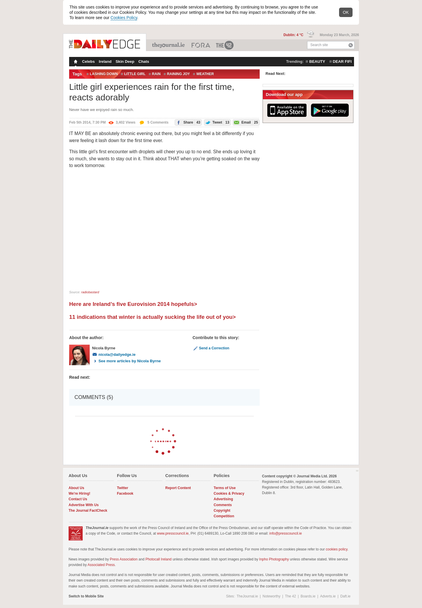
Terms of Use (225, 488)
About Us (76, 488)
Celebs (88, 61)
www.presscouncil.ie (172, 533)
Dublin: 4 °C (293, 35)
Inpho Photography (274, 559)
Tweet (216, 122)
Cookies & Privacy (229, 493)
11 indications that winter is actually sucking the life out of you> (152, 317)
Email (245, 122)
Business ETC (201, 45)
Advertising (223, 499)
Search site (319, 45)
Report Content (178, 488)
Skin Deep (125, 61)
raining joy (178, 74)
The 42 (225, 45)
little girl (135, 74)
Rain (156, 74)
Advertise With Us (84, 505)
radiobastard (90, 292)
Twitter (122, 488)
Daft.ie (345, 596)
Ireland (105, 61)
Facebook (125, 493)
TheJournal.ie (169, 45)
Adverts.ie (328, 596)
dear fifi (342, 61)
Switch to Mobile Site (86, 596)
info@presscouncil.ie (285, 533)
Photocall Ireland (158, 559)
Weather (205, 74)
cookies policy (337, 549)
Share (187, 122)
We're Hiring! (79, 493)
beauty (317, 61)
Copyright (222, 510)
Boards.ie (308, 596)
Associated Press (101, 565)
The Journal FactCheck (88, 510)
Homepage (75, 62)
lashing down (104, 74)
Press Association (124, 559)
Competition (224, 516)
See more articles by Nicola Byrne (126, 361)
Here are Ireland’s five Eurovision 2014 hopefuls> (133, 304)
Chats (143, 61)
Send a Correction (211, 348)
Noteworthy (271, 596)
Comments (223, 505)
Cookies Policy (123, 17)
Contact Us (78, 499)
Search (350, 45)
